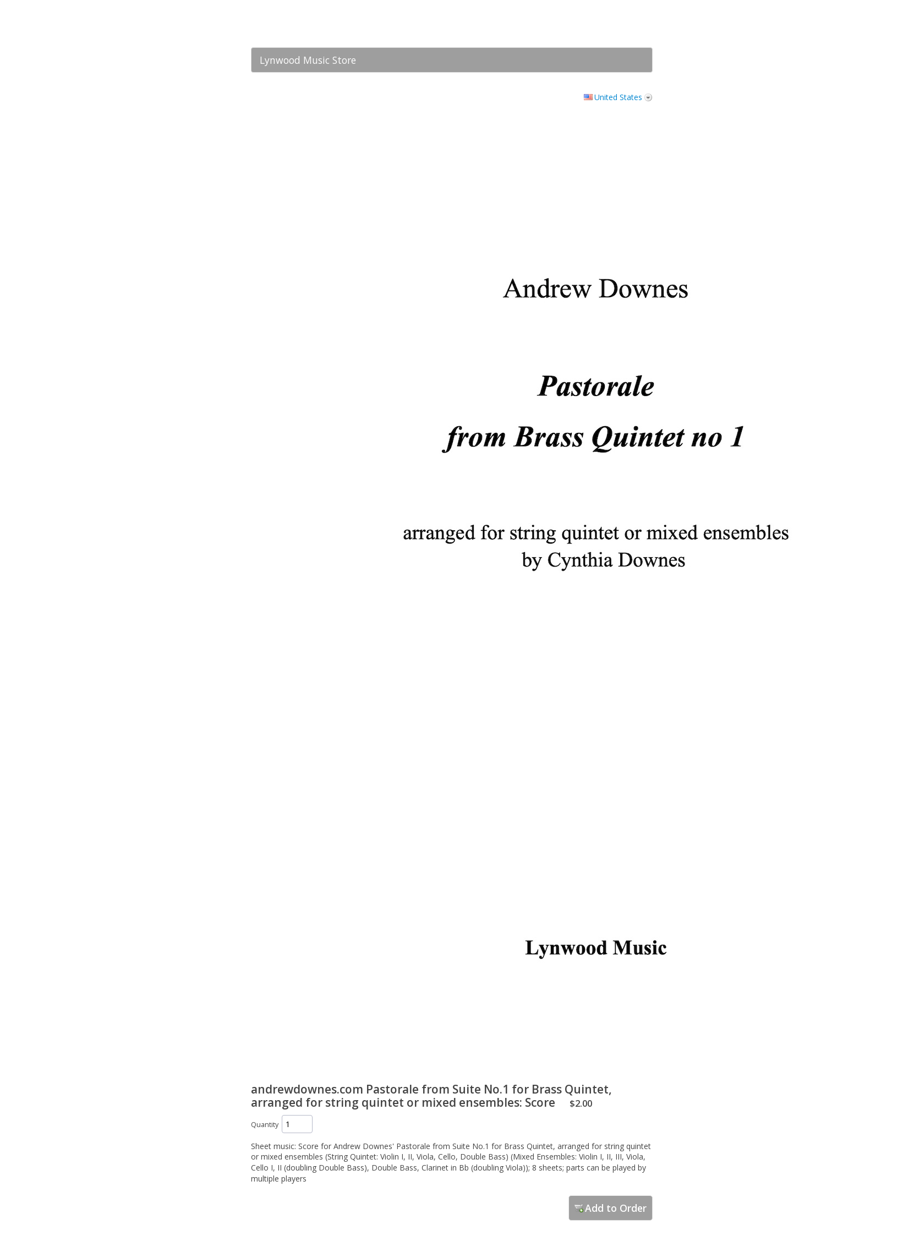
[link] (622, 24)
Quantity (264, 1124)
